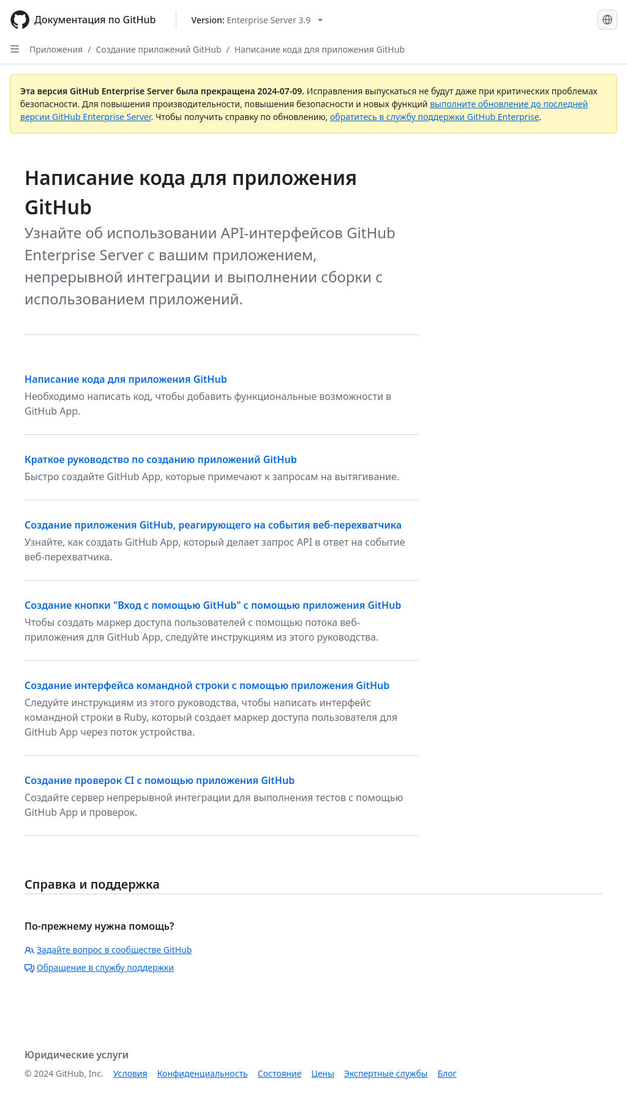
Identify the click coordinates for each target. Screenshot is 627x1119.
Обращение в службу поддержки (99, 967)
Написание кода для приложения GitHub (320, 49)
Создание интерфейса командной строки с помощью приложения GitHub (206, 685)
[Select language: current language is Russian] (607, 19)
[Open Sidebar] (14, 49)
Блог (446, 1073)
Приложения (56, 49)
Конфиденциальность (202, 1073)
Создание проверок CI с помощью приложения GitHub (159, 780)
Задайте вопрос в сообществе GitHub (108, 949)
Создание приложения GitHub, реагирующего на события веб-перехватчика (213, 525)
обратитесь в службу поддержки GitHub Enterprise (434, 116)
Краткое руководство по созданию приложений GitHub (160, 459)
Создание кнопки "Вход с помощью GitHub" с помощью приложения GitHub (212, 605)
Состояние (280, 1073)
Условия (130, 1073)
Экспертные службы (386, 1073)
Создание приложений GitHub (158, 49)
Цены (323, 1073)
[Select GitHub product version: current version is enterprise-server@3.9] (257, 19)
